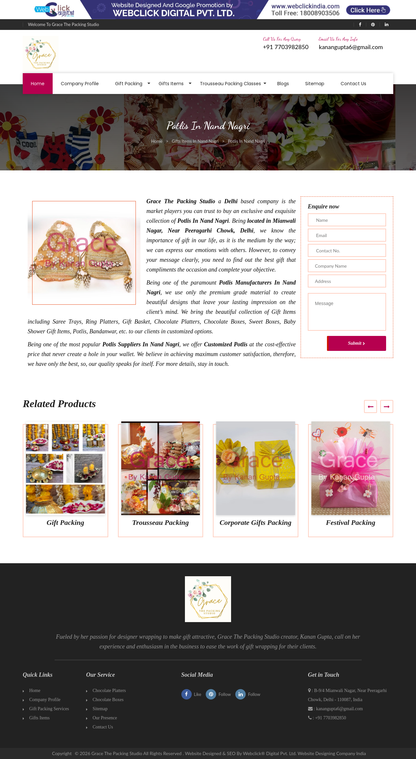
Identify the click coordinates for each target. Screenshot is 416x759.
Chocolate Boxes (108, 699)
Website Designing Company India (332, 753)
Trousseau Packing (160, 522)
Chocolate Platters (109, 690)
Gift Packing (128, 83)
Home (38, 83)
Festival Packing (350, 522)
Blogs (283, 83)
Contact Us (353, 83)
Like (191, 694)
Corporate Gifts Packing (256, 522)
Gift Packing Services (49, 708)
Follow (218, 694)
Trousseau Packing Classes (230, 83)
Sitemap (314, 83)
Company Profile (80, 83)
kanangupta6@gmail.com (351, 47)
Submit (356, 343)
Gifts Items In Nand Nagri (195, 141)
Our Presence (105, 717)
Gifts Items (171, 83)
